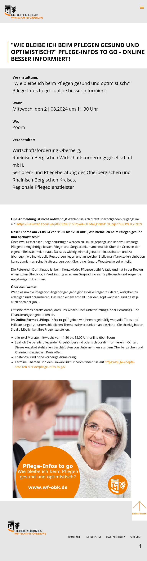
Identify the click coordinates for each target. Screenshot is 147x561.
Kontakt (74, 537)
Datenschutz (115, 537)
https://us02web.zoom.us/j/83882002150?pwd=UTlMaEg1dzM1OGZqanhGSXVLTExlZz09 (79, 224)
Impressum (93, 537)
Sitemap (135, 537)
